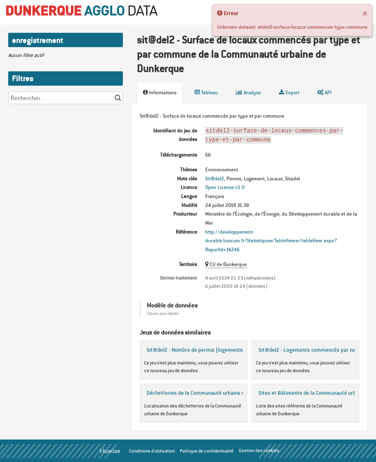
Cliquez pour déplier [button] (163, 313)
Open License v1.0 (225, 187)
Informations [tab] (160, 92)
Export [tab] (289, 92)
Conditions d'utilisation (152, 451)
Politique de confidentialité (206, 451)
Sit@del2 (214, 178)
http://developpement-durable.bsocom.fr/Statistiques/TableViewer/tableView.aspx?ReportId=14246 (271, 240)
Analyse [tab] (248, 92)
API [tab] (324, 92)
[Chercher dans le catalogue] (118, 97)
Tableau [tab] (206, 92)
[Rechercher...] (65, 97)
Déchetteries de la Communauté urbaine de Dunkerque (210, 392)
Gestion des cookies (259, 450)
